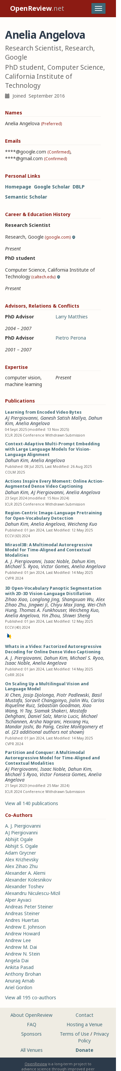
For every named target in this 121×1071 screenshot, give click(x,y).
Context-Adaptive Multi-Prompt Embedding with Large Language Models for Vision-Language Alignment (52, 449)
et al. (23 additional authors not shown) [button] (54, 729)
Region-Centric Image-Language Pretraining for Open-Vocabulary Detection (53, 515)
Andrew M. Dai (21, 947)
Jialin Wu (78, 700)
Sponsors (31, 1034)
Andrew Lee (18, 940)
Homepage (18, 186)
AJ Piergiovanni (21, 418)
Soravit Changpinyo (46, 700)
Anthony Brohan (23, 974)
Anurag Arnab (20, 980)
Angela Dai (17, 960)
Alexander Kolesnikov (28, 879)
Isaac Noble (56, 561)
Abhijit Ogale (19, 839)
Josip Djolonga (38, 695)
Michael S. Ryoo (21, 566)
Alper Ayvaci (18, 900)
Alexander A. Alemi (25, 873)
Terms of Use (74, 1034)
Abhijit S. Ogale (21, 846)
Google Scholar (52, 186)
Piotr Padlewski (72, 695)
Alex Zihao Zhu (21, 866)
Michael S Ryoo (21, 774)
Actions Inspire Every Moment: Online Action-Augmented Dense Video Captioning (54, 483)
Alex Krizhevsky (21, 859)
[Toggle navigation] (98, 8)
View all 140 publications (31, 803)
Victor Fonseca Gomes (63, 774)
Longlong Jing (44, 599)
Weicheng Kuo (82, 524)
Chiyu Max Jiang (67, 604)
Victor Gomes (55, 566)
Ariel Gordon (18, 987)
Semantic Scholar (26, 197)
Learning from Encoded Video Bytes (43, 412)
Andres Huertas (22, 920)
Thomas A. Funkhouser (42, 610)
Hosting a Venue (85, 1024)
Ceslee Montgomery (77, 726)
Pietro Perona (70, 338)
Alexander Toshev (24, 886)
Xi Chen (13, 695)
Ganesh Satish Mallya (63, 418)
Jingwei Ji (38, 604)
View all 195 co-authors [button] (30, 997)
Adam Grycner (20, 853)
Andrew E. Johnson (25, 927)
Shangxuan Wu (77, 599)
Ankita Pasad (19, 967)
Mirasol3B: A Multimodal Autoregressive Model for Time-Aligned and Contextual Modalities (48, 550)
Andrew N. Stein (22, 954)
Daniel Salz (39, 716)
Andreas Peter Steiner (29, 906)
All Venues (32, 1050)
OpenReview (36, 1064)
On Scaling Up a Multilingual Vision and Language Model (47, 686)
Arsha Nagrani (45, 721)
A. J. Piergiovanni (23, 561)
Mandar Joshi (19, 726)
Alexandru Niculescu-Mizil (32, 893)
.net (37, 8)
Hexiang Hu (75, 721)
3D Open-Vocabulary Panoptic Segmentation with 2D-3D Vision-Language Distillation (53, 590)
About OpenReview (31, 1015)
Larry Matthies (71, 316)
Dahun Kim (16, 460)
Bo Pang (44, 726)
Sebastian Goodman (58, 705)
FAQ (31, 1024)
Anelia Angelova (33, 423)
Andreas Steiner (22, 913)
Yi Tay (26, 710)
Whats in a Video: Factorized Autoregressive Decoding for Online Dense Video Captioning (53, 649)
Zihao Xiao (16, 599)
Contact (84, 1015)
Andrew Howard (22, 933)
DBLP (79, 186)
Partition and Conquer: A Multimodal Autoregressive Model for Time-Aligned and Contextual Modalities (52, 758)
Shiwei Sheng (76, 615)
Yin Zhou (51, 615)
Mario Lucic (66, 716)
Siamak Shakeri (50, 710)
